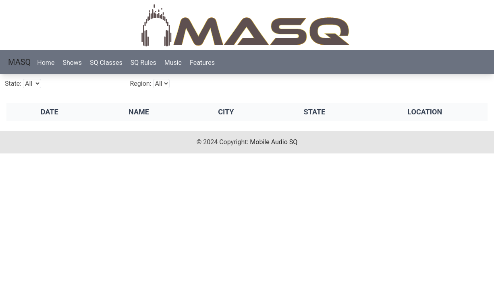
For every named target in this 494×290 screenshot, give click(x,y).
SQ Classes (106, 62)
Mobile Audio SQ (273, 142)
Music (173, 62)
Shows (72, 62)
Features (202, 62)
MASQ (19, 62)
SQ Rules (143, 62)
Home (45, 62)
